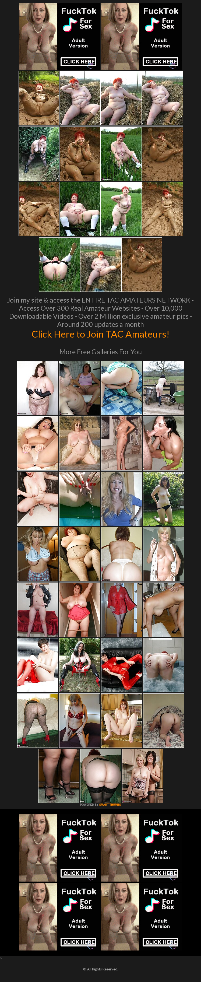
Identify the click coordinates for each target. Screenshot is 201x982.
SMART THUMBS (110, 804)
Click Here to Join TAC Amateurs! (100, 333)
